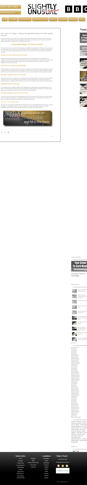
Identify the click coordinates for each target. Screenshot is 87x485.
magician (84, 431)
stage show (73, 434)
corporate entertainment (76, 426)
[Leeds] (46, 471)
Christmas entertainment (76, 421)
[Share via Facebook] (1, 132)
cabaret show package (76, 423)
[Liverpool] (46, 465)
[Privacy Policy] (33, 465)
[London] (46, 460)
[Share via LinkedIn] (8, 132)
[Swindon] (46, 477)
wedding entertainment (76, 438)
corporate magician (75, 427)
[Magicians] (33, 458)
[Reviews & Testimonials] (33, 462)
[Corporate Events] (20, 465)
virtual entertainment (75, 437)
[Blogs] (33, 460)
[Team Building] (20, 467)
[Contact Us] (33, 467)
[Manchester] (46, 462)
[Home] (20, 458)
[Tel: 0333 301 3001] (62, 459)
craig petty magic (75, 429)
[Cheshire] (46, 473)
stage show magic (81, 434)
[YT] (67, 466)
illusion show (82, 429)
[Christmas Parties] (20, 477)
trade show (80, 435)
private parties (79, 432)
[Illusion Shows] (20, 473)
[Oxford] (46, 469)
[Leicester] (46, 467)
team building (74, 435)
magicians (73, 432)
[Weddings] (20, 461)
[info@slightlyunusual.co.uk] (62, 462)
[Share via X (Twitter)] (5, 132)
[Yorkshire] (46, 475)
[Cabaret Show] (20, 471)
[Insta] (63, 466)
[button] (53, 19)
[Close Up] (20, 470)
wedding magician (75, 440)
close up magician (75, 424)
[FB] (58, 466)
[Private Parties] (20, 463)
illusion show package (76, 431)
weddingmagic (74, 442)
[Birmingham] (46, 458)
